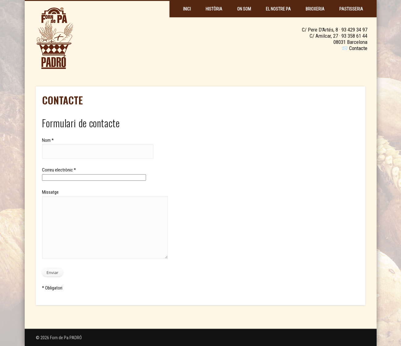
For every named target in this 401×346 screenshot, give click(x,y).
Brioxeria (315, 8)
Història (214, 8)
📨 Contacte (354, 48)
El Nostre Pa (278, 8)
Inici (187, 8)
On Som (244, 8)
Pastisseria (351, 8)
